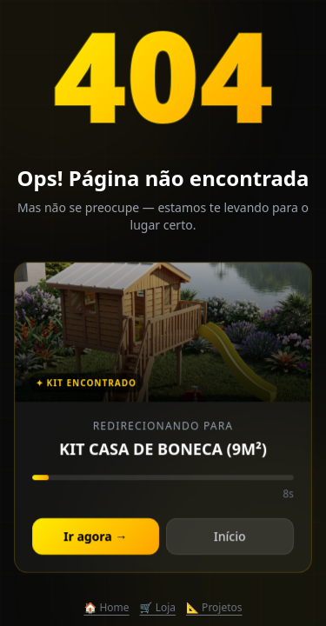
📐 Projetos (214, 608)
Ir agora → (96, 537)
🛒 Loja (158, 608)
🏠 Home (106, 608)
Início (228, 537)
